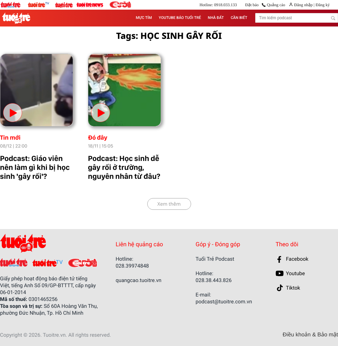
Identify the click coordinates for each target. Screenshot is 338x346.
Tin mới (10, 137)
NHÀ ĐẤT (216, 17)
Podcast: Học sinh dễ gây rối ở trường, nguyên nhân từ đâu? (124, 167)
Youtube (295, 273)
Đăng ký (322, 4)
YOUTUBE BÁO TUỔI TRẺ (180, 17)
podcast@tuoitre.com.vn (224, 302)
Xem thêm (169, 204)
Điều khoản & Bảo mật (310, 335)
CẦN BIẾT (239, 17)
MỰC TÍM (144, 17)
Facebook (297, 259)
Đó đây (97, 137)
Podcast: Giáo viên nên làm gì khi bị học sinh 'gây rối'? (35, 167)
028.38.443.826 (214, 280)
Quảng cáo (276, 4)
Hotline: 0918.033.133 (218, 4)
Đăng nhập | (304, 4)
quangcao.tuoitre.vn (138, 280)
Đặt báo (252, 4)
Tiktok (293, 288)
